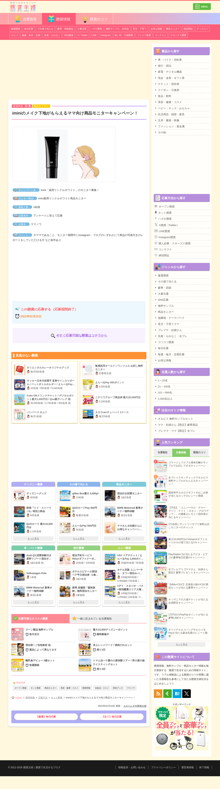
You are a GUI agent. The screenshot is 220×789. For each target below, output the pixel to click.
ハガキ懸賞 (96, 28)
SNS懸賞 (69, 35)
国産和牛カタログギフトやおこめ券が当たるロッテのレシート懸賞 (188, 494)
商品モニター (173, 28)
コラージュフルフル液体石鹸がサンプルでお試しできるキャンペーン (188, 464)
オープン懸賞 (20, 688)
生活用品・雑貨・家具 (170, 114)
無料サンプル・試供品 (117, 28)
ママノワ (131, 688)
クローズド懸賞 (178, 35)
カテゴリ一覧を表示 (202, 5)
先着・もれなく (52, 35)
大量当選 (82, 28)
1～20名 (161, 380)
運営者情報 (187, 767)
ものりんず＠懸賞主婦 (134, 706)
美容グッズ (118, 688)
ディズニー (202, 28)
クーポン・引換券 (167, 89)
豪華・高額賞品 (65, 28)
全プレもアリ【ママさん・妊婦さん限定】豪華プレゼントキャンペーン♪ (188, 571)
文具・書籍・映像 (167, 120)
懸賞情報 (58, 19)
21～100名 (163, 386)
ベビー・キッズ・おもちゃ (172, 108)
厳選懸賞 (15, 28)
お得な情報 (156, 28)
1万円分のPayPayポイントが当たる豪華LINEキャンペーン (188, 616)
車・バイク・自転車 (168, 59)
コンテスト (160, 35)
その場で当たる (45, 28)
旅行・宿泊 (163, 65)
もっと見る (33, 538)
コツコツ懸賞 (144, 35)
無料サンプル (164, 305)
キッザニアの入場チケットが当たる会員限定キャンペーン (188, 601)
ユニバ (14, 35)
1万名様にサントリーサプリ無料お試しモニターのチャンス (189, 526)
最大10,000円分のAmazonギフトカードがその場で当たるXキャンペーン (187, 542)
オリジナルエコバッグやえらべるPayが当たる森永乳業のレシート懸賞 (187, 632)
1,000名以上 (164, 398)
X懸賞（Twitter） (167, 225)
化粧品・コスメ (102, 688)
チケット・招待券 (167, 83)
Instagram (106, 35)
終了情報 (204, 767)
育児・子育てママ (167, 324)
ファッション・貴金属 (170, 126)
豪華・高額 (163, 287)
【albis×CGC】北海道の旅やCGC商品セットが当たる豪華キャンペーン (188, 586)
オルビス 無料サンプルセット (174, 418)
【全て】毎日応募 (112, 716)
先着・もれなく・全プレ (171, 336)
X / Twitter (82, 35)
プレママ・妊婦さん (168, 330)
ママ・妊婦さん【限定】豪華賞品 (176, 424)
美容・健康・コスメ (69, 688)
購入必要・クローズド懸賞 (173, 243)
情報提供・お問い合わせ (132, 767)
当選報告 (25, 19)
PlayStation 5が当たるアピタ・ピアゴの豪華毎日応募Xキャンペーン (188, 556)
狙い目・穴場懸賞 (124, 35)
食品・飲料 (163, 96)
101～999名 (163, 392)
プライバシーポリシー (163, 767)
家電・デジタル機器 (168, 71)
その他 (160, 132)
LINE (94, 35)
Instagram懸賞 (165, 237)
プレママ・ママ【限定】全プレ (175, 430)
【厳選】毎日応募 (46, 716)
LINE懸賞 (162, 231)
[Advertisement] (79, 70)
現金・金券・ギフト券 (170, 77)
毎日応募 (28, 28)
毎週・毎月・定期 (31, 35)
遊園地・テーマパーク (170, 317)
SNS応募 (162, 299)
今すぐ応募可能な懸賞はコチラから (81, 335)
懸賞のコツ (94, 19)
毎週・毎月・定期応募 (170, 354)
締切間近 (188, 28)
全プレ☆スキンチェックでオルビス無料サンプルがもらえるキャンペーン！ (188, 480)
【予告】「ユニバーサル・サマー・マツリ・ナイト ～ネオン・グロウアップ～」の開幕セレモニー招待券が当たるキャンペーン (188, 512)
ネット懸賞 (35, 688)
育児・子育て (140, 28)
